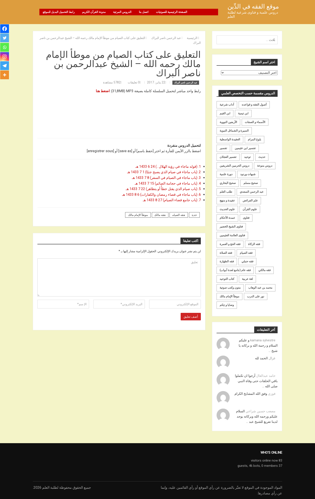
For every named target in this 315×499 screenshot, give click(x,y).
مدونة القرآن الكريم (94, 12)
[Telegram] (4, 67)
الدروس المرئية (122, 12)
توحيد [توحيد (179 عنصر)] (247, 156)
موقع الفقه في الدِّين (253, 6)
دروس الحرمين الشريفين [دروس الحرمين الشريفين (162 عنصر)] (234, 165)
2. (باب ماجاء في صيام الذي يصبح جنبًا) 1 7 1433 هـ (163, 172)
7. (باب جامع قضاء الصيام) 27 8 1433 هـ (172, 200)
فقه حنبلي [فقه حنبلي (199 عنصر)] (247, 261)
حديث (194, 214)
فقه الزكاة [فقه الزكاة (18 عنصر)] (254, 243)
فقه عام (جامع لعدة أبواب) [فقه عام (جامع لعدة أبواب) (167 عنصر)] (235, 270)
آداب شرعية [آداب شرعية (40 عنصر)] (227, 104)
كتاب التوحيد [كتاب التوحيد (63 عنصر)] (227, 278)
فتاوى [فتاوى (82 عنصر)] (246, 217)
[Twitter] (4, 38)
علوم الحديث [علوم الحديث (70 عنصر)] (227, 209)
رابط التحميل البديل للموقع (59, 12)
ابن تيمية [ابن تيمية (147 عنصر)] (243, 113)
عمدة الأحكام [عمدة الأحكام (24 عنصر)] (227, 217)
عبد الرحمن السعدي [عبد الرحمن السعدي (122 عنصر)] (252, 191)
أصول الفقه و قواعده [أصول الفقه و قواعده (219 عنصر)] (254, 104)
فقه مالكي (160, 214)
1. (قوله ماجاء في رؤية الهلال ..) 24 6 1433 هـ (168, 166)
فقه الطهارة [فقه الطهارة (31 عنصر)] (227, 261)
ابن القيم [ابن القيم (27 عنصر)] (225, 113)
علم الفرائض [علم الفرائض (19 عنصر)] (250, 200)
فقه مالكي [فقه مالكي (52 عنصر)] (264, 270)
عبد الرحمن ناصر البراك (185, 82)
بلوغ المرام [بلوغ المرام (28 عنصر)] (254, 139)
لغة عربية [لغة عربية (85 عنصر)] (247, 278)
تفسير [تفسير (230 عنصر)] (223, 148)
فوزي (271, 393)
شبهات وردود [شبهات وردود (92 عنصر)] (248, 174)
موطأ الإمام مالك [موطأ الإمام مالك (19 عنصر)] (229, 296)
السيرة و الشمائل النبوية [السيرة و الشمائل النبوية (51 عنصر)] (234, 130)
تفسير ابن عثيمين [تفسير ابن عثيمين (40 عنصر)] (245, 148)
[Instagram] (4, 57)
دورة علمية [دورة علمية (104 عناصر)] (226, 174)
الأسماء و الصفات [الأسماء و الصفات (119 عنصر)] (255, 121)
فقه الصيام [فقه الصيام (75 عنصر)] (246, 252)
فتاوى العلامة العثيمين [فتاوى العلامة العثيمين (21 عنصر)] (232, 235)
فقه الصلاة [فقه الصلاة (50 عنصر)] (226, 252)
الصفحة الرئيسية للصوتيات (171, 12)
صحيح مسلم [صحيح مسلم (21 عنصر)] (250, 182)
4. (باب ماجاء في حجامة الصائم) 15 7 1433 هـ (167, 183)
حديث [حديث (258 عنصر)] (261, 156)
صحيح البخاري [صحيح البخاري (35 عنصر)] (228, 182)
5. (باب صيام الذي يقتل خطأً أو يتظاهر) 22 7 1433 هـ (163, 189)
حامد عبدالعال (265, 375)
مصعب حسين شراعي (260, 411)
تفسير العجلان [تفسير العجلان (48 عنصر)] (228, 156)
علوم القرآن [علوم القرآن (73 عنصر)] (250, 209)
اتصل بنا (144, 12)
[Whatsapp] (4, 48)
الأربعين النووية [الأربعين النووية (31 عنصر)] (228, 121)
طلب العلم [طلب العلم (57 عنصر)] (226, 191)
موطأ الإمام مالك (138, 214)
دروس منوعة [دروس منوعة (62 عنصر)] (264, 165)
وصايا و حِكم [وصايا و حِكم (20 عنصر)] (227, 304)
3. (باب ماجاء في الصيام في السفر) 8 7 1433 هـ (166, 177)
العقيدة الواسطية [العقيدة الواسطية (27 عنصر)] (230, 139)
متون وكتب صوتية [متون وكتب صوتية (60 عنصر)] (230, 287)
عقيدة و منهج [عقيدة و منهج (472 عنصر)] (227, 200)
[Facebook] (4, 29)
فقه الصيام (178, 214)
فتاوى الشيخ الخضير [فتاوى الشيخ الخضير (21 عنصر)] (231, 226)
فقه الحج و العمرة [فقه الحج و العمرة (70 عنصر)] (230, 243)
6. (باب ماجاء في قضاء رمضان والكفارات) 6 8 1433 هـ (161, 194)
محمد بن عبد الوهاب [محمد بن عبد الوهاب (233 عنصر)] (260, 287)
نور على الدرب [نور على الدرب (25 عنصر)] (255, 296)
